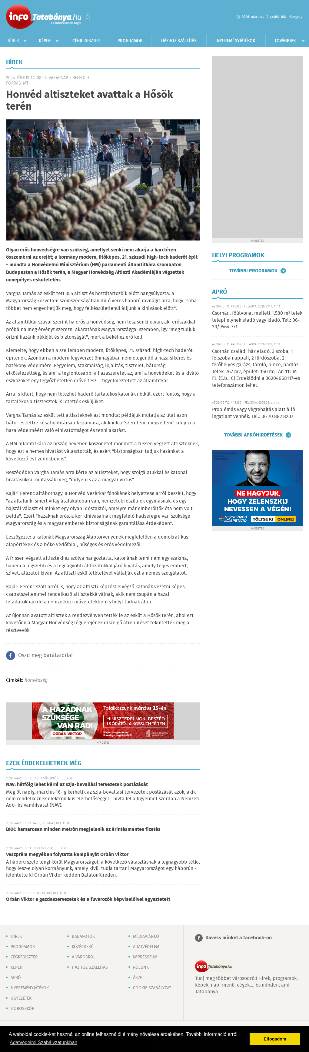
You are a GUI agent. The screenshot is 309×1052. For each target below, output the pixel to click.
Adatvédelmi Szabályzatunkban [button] (43, 1042)
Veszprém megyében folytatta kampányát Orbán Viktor (67, 854)
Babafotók (83, 936)
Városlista (87, 17)
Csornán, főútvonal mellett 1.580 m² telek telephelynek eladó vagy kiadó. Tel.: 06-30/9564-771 (257, 320)
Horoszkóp (22, 1008)
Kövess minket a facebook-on (238, 938)
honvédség (36, 680)
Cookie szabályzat (152, 988)
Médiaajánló (146, 936)
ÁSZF (137, 977)
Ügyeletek (21, 998)
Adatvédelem (146, 947)
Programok (130, 41)
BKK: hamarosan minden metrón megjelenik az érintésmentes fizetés (83, 829)
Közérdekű (83, 947)
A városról (83, 957)
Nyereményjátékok (236, 41)
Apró (16, 977)
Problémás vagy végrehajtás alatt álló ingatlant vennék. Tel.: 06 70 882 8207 (253, 413)
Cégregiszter (86, 41)
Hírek (13, 41)
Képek (45, 41)
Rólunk (141, 967)
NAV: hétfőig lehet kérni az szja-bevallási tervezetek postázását (77, 784)
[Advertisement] (257, 147)
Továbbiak (285, 41)
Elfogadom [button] (275, 1039)
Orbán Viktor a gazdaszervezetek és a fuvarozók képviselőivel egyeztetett (88, 899)
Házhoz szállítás (179, 41)
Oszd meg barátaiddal (45, 655)
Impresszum (145, 957)
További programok (253, 271)
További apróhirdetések (253, 435)
